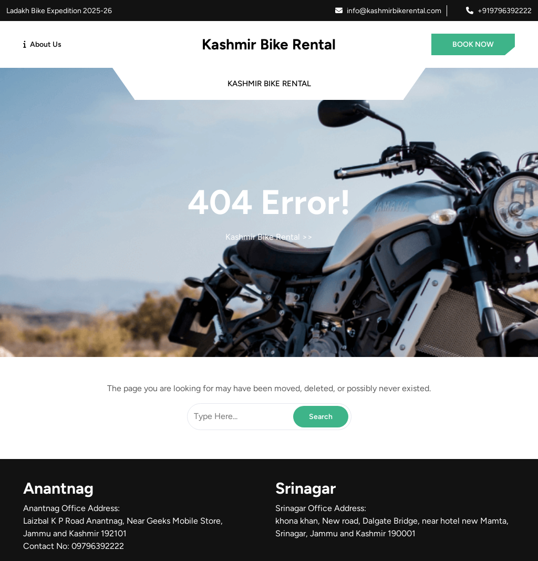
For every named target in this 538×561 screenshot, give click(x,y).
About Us (45, 44)
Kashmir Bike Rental (269, 44)
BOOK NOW (473, 44)
